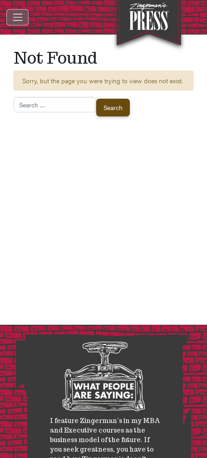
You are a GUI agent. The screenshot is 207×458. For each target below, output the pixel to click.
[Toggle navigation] (17, 17)
